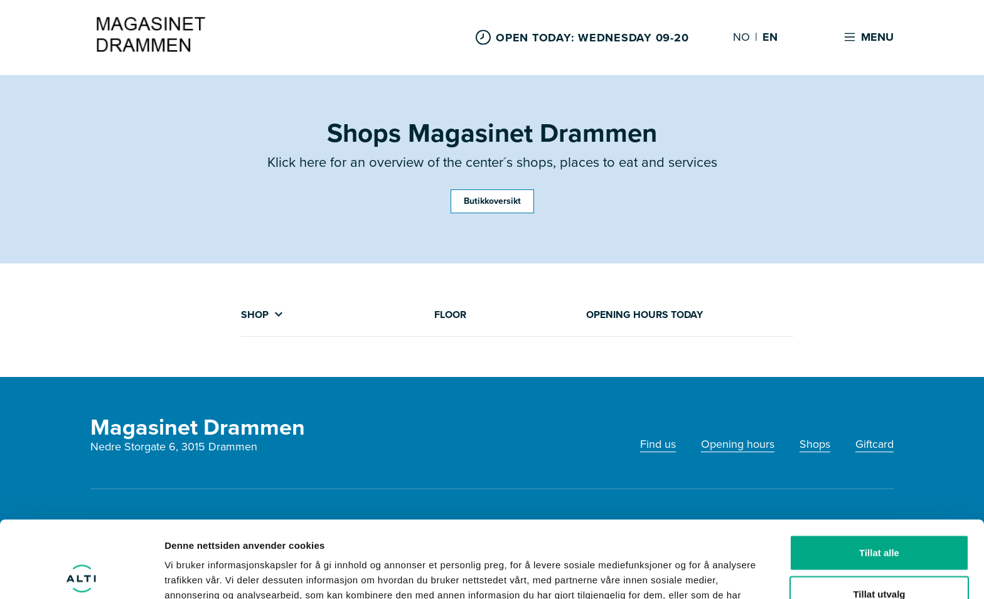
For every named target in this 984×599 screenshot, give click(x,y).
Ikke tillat (879, 558)
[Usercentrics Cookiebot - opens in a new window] (81, 574)
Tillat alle (879, 475)
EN (770, 37)
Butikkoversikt (492, 201)
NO (741, 37)
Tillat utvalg (879, 517)
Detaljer (668, 574)
